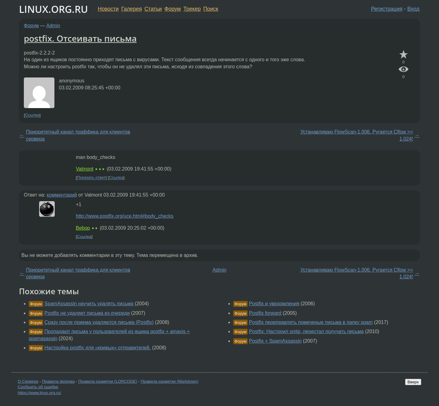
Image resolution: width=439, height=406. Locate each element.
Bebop (83, 228)
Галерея (131, 9)
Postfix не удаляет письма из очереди (87, 313)
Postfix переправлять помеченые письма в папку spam (311, 322)
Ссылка (32, 115)
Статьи (153, 9)
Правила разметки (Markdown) (169, 381)
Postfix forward (265, 313)
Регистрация (387, 9)
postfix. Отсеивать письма (80, 38)
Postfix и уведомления (274, 303)
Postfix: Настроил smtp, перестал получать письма (306, 331)
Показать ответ (91, 177)
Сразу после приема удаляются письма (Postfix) (98, 322)
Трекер (192, 9)
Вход (413, 9)
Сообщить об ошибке (38, 387)
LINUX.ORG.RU (53, 9)
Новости (108, 9)
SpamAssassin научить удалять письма (88, 303)
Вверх (413, 382)
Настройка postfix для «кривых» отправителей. (97, 347)
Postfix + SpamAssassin (275, 341)
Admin (53, 25)
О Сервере (28, 381)
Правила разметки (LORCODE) (107, 381)
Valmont (85, 168)
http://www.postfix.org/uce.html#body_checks (124, 216)
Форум (172, 9)
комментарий (62, 194)
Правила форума (58, 381)
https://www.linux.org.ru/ (39, 392)
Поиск (210, 9)
